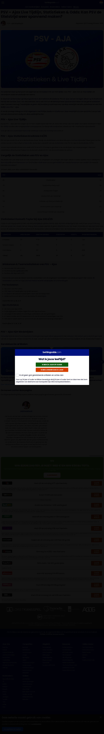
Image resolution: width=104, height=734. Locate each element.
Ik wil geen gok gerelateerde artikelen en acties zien (39, 375)
